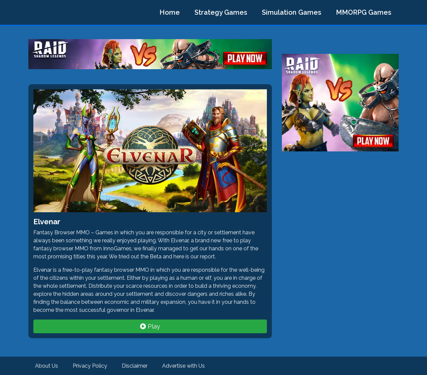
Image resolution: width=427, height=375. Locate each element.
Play (150, 326)
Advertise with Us (183, 366)
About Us (46, 366)
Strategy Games (220, 12)
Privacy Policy (90, 366)
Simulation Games (291, 12)
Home (169, 12)
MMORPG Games (363, 12)
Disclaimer (134, 366)
